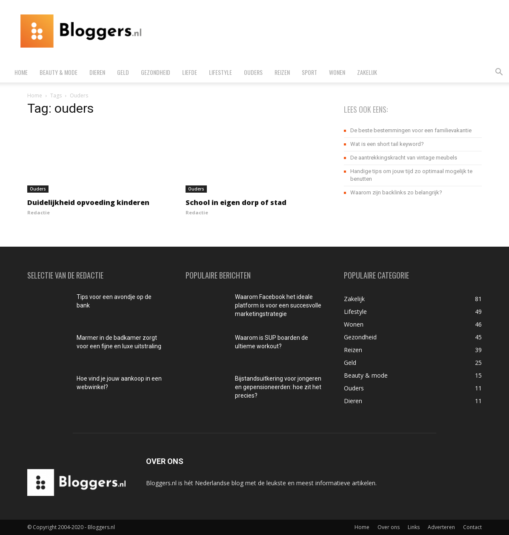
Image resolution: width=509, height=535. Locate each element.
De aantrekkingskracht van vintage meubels (403, 157)
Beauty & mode (58, 72)
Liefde (189, 72)
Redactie (38, 212)
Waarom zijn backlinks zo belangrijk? (396, 192)
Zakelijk (367, 72)
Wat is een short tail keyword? (387, 144)
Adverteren (441, 527)
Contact (472, 527)
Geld (123, 72)
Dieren (97, 72)
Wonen (337, 72)
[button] (499, 73)
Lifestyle (220, 72)
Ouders (253, 72)
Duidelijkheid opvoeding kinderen (88, 202)
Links (414, 527)
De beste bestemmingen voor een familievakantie (411, 130)
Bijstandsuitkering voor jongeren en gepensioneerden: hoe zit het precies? (278, 387)
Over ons (388, 527)
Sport (309, 72)
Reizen (282, 72)
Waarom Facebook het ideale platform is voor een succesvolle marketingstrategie (278, 305)
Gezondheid (155, 72)
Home (21, 72)
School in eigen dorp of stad (236, 202)
